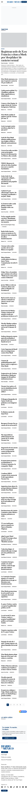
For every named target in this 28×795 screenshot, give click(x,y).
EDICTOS (24, 1)
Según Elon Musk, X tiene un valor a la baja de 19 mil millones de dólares (8, 500)
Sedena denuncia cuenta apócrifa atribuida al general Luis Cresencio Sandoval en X (9, 339)
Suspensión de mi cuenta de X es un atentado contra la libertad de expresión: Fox (9, 450)
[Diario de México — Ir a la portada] (14, 2)
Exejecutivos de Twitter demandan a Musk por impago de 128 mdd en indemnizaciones (9, 376)
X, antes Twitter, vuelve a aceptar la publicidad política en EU (9, 606)
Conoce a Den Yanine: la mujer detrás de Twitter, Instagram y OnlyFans (9, 105)
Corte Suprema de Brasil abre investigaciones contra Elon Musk (9, 351)
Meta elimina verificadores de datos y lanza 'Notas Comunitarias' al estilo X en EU (9, 261)
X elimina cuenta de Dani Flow (7, 413)
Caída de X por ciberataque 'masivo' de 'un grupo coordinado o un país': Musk (8, 193)
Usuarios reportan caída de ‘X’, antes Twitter (9, 631)
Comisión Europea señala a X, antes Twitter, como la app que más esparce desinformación (8, 565)
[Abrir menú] (2, 2)
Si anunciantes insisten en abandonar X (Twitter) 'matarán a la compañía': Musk (8, 463)
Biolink (4, 790)
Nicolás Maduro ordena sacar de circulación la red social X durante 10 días (9, 326)
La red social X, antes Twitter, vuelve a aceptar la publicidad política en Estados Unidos (8, 619)
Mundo (2, 48)
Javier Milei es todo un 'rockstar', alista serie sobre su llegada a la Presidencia (8, 287)
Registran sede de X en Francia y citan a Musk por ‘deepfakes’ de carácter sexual (14, 56)
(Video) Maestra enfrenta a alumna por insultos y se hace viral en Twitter (9, 667)
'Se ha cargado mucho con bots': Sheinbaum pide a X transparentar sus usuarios (8, 219)
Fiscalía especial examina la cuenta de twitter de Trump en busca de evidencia (8, 680)
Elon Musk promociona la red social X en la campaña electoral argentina (9, 594)
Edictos (4, 752)
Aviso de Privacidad (6, 759)
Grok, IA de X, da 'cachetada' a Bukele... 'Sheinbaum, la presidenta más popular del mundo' (9, 179)
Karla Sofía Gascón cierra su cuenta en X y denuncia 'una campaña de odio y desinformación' (9, 235)
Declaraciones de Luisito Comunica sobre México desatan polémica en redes (9, 513)
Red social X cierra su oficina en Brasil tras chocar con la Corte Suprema (8, 300)
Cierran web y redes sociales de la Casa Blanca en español (7, 248)
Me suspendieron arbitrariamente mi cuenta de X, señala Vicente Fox (7, 437)
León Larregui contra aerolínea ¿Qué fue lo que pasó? (8, 128)
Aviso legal (4, 754)
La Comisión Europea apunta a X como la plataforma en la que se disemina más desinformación (8, 580)
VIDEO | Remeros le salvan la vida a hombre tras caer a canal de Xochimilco (9, 166)
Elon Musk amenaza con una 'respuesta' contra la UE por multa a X (9, 81)
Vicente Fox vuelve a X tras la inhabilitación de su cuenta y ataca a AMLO (9, 389)
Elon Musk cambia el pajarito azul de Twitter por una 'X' (9, 116)
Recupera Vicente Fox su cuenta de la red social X (9, 424)
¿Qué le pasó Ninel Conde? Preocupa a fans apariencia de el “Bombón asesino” (9, 539)
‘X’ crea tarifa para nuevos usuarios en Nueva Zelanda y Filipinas (7, 526)
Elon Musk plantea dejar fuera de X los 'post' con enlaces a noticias (9, 656)
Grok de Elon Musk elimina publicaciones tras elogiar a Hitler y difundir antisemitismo (8, 140)
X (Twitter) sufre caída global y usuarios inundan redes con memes (8, 206)
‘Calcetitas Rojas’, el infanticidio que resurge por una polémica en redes (9, 551)
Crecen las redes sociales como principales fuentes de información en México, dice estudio (9, 153)
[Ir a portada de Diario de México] (14, 747)
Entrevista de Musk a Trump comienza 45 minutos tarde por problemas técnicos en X (9, 313)
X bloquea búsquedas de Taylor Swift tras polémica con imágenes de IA (9, 401)
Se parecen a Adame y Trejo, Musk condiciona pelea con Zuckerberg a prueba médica (9, 692)
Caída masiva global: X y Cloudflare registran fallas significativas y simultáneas (9, 93)
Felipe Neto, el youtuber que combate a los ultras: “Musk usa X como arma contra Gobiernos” (9, 274)
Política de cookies (6, 757)
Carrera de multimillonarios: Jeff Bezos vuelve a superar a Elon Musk (9, 363)
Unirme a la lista (9, 738)
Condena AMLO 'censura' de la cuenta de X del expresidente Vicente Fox (9, 476)
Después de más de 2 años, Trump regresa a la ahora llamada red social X (9, 644)
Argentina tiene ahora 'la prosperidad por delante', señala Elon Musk (9, 488)
